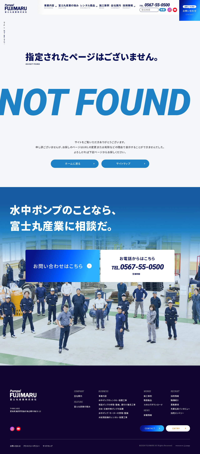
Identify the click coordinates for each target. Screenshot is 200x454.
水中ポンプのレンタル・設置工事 (113, 400)
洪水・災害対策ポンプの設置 (111, 409)
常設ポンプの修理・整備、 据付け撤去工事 (117, 405)
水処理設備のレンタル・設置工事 (113, 417)
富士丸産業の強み (68, 6)
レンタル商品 (87, 6)
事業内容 (49, 6)
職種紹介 (175, 400)
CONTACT (150, 428)
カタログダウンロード (153, 405)
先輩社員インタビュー (180, 409)
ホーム (4, 24)
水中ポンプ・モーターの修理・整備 (113, 413)
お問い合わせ (15, 446)
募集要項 (175, 405)
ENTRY (176, 428)
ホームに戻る (72, 163)
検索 (162, 10)
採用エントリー (177, 413)
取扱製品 (148, 400)
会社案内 (116, 6)
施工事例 (104, 6)
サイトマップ (123, 163)
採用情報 (128, 6)
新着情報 (148, 415)
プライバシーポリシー (31, 446)
